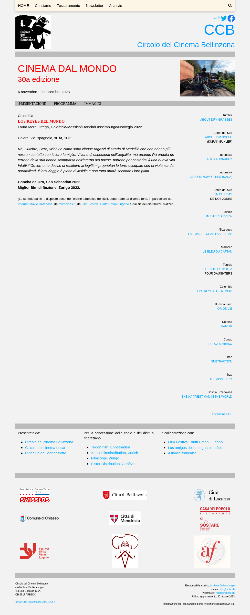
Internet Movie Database (35, 204)
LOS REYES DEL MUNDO (214, 291)
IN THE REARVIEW (219, 216)
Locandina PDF (222, 414)
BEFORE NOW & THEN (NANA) (211, 177)
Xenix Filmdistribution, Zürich (114, 453)
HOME (23, 5)
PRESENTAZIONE (32, 104)
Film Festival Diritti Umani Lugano (105, 204)
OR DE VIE (224, 308)
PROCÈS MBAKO (220, 344)
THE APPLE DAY (221, 379)
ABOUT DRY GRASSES (216, 119)
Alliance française (182, 453)
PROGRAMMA (65, 104)
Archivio (115, 5)
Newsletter (94, 5)
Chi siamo (43, 5)
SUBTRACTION (221, 361)
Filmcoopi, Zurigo (105, 458)
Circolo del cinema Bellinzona (49, 442)
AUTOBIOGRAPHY (219, 159)
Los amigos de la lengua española (196, 447)
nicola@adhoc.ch (225, 593)
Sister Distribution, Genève (113, 464)
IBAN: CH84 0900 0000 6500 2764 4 (35, 602)
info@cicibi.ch (227, 589)
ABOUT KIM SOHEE (218, 137)
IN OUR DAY (223, 194)
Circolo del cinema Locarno (47, 447)
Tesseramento (68, 5)
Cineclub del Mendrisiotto (45, 453)
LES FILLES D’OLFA (218, 269)
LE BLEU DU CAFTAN (217, 251)
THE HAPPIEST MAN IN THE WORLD (207, 396)
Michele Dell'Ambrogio (222, 585)
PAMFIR (226, 326)
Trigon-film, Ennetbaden (110, 447)
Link (216, 17)
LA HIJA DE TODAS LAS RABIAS (210, 234)
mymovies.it (67, 204)
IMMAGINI (92, 104)
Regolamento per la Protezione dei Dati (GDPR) (208, 604)
